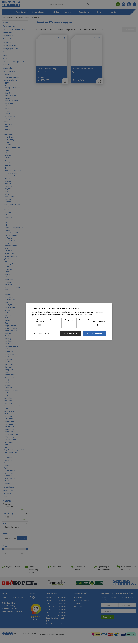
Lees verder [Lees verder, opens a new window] (97, 315)
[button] (41, 333)
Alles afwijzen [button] (70, 334)
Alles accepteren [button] (94, 334)
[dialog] (69, 321)
